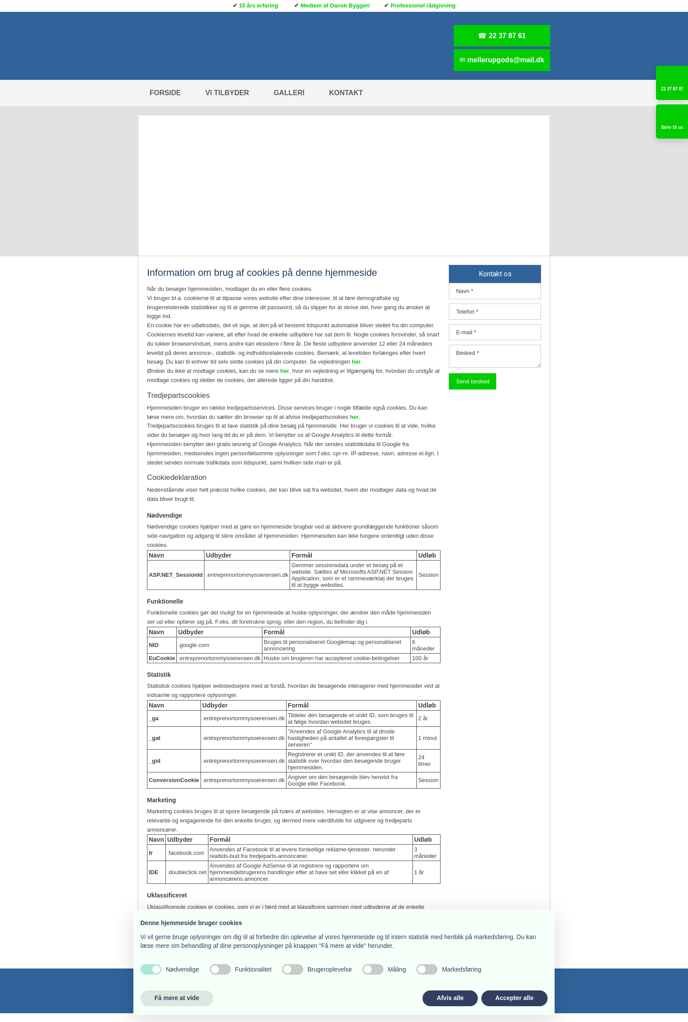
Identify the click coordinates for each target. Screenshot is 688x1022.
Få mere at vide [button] (176, 997)
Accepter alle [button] (514, 997)
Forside (165, 92)
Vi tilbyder (227, 92)
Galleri (289, 92)
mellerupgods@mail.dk (506, 60)
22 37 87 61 (507, 35)
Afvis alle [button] (450, 997)
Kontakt (346, 92)
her (356, 361)
